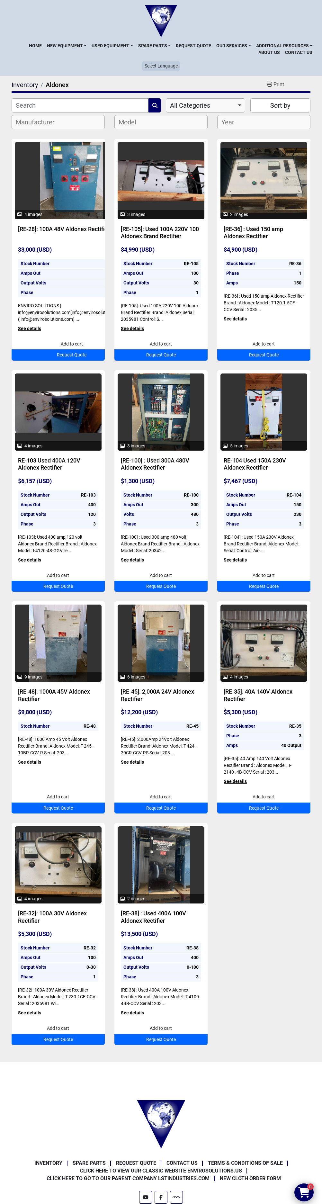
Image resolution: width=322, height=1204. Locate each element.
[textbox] (39, 122)
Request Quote (193, 45)
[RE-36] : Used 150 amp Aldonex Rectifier (253, 233)
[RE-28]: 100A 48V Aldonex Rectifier (64, 229)
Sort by (280, 105)
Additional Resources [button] (282, 45)
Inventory (48, 1163)
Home (35, 45)
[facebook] (161, 1197)
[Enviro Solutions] (161, 1124)
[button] (66, 45)
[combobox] (205, 105)
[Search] (80, 105)
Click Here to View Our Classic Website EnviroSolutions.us (161, 1171)
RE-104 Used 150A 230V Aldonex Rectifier (255, 464)
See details (29, 328)
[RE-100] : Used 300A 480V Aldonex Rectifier (155, 464)
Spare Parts (152, 45)
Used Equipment (110, 45)
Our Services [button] (231, 45)
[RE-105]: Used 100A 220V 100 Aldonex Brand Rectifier (160, 233)
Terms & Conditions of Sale (245, 1163)
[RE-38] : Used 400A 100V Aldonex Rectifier (153, 917)
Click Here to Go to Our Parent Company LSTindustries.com (128, 1178)
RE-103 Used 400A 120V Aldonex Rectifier (49, 464)
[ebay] (176, 1197)
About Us (269, 52)
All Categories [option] (190, 105)
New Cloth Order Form (250, 1178)
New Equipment (65, 45)
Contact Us (298, 52)
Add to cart (72, 343)
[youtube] (145, 1197)
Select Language (161, 65)
